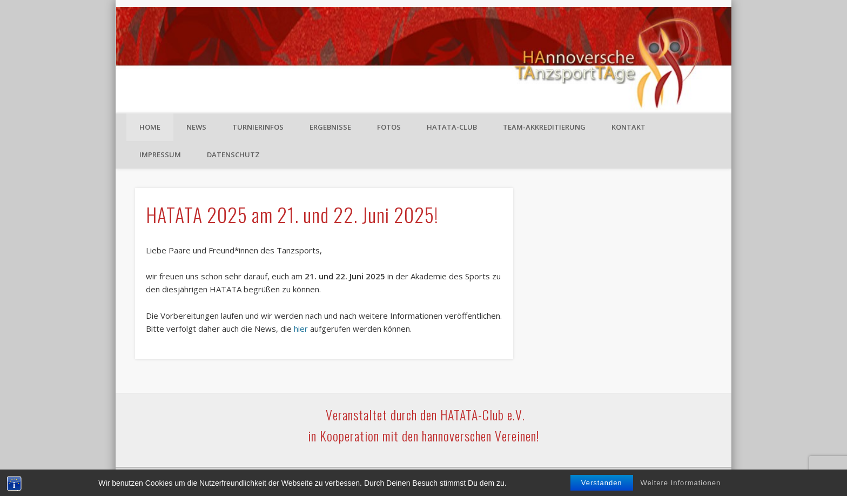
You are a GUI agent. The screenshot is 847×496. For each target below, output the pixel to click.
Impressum (160, 154)
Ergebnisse (330, 127)
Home (149, 127)
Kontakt (628, 127)
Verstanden (601, 483)
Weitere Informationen (681, 483)
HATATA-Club (452, 127)
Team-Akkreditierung (544, 127)
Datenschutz (233, 154)
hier (301, 328)
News (196, 127)
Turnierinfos (258, 127)
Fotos (389, 127)
